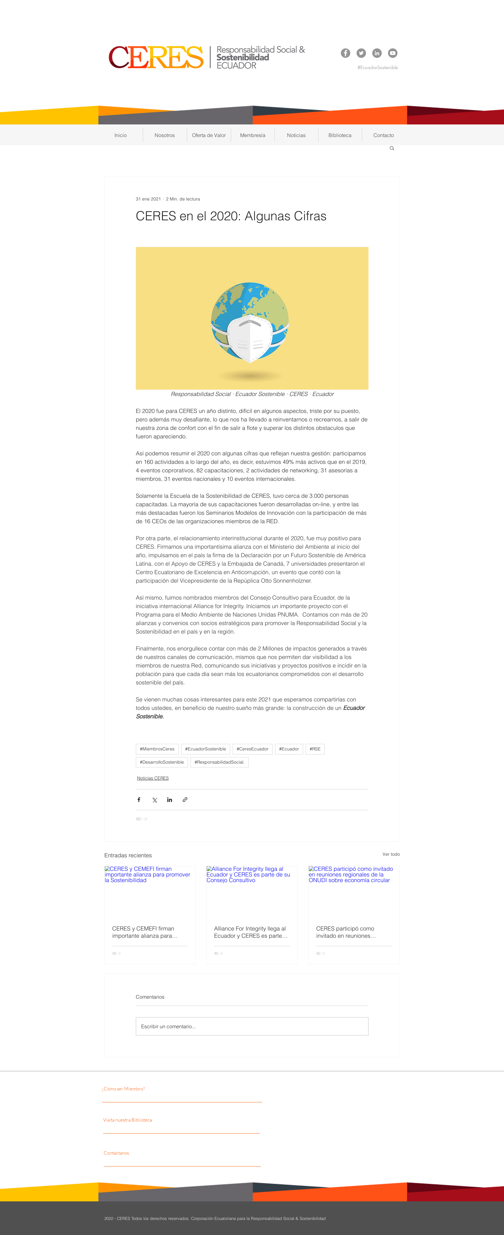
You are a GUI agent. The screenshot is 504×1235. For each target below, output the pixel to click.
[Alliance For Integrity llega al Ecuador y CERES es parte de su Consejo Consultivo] (252, 891)
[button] (165, 135)
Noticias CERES (153, 778)
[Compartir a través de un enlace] (185, 800)
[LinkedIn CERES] (377, 53)
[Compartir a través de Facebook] (139, 800)
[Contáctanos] (160, 1153)
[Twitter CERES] (361, 53)
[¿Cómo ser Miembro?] (156, 1088)
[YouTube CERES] (392, 53)
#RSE (315, 749)
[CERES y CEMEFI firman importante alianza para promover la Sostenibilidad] (150, 891)
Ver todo (391, 854)
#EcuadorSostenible (205, 749)
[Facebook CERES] (345, 53)
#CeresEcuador (253, 749)
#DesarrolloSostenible (162, 762)
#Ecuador (289, 749)
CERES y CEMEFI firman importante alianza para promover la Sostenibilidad (146, 932)
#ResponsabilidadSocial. (220, 762)
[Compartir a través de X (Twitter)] (154, 800)
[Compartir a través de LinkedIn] (170, 800)
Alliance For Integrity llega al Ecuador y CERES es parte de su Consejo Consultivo (250, 932)
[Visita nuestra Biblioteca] (163, 1120)
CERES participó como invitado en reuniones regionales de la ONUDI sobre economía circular (347, 932)
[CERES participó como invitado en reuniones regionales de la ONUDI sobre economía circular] (354, 891)
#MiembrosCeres (157, 749)
